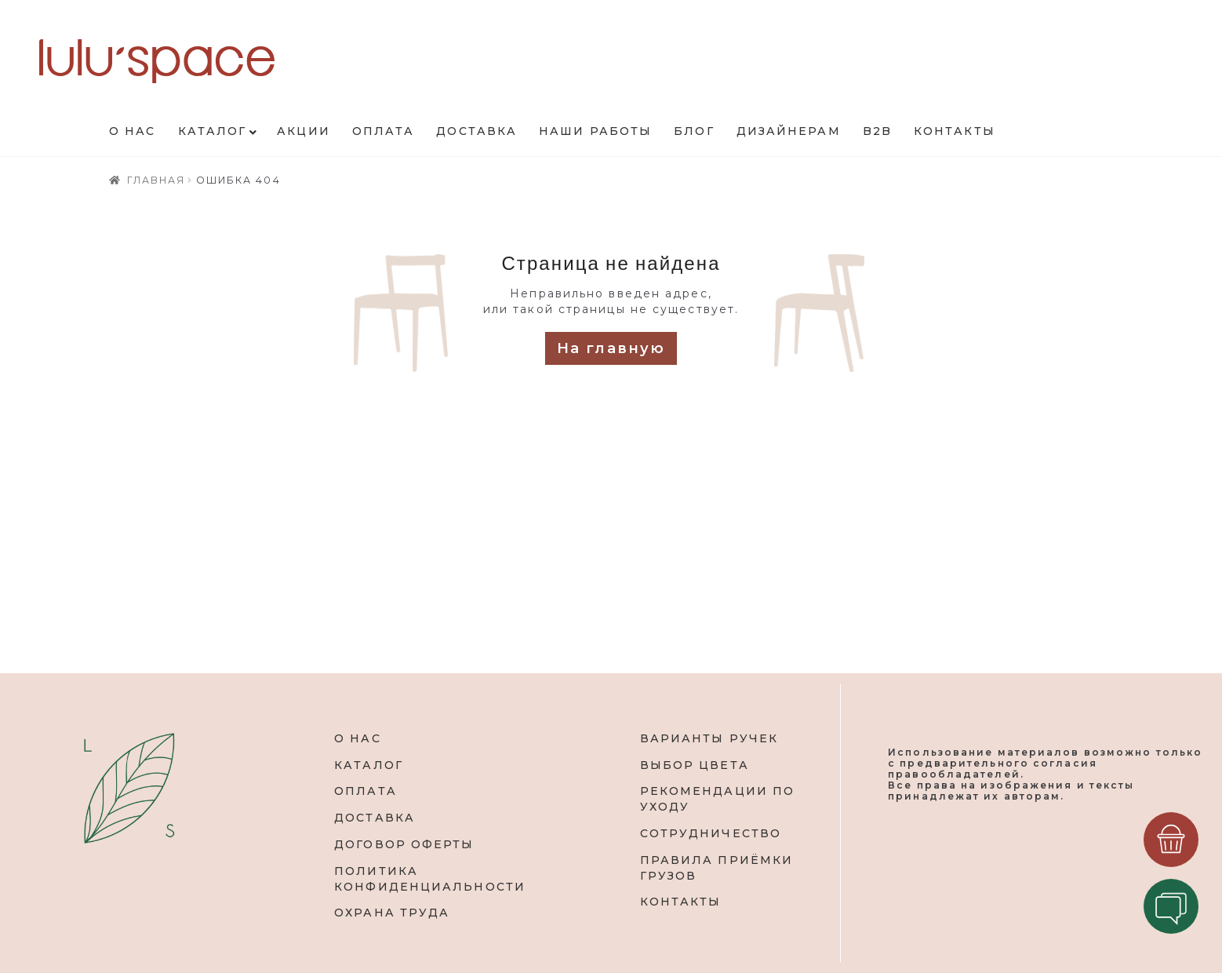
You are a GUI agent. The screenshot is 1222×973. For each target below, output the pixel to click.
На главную (611, 348)
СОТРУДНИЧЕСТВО (710, 833)
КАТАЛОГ (368, 765)
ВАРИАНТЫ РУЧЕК (709, 738)
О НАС (357, 738)
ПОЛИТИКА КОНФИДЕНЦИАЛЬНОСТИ (430, 879)
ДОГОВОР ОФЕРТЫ (404, 844)
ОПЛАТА (365, 791)
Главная (156, 180)
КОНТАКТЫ (681, 902)
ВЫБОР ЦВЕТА (694, 765)
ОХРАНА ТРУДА (391, 913)
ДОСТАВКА (374, 818)
